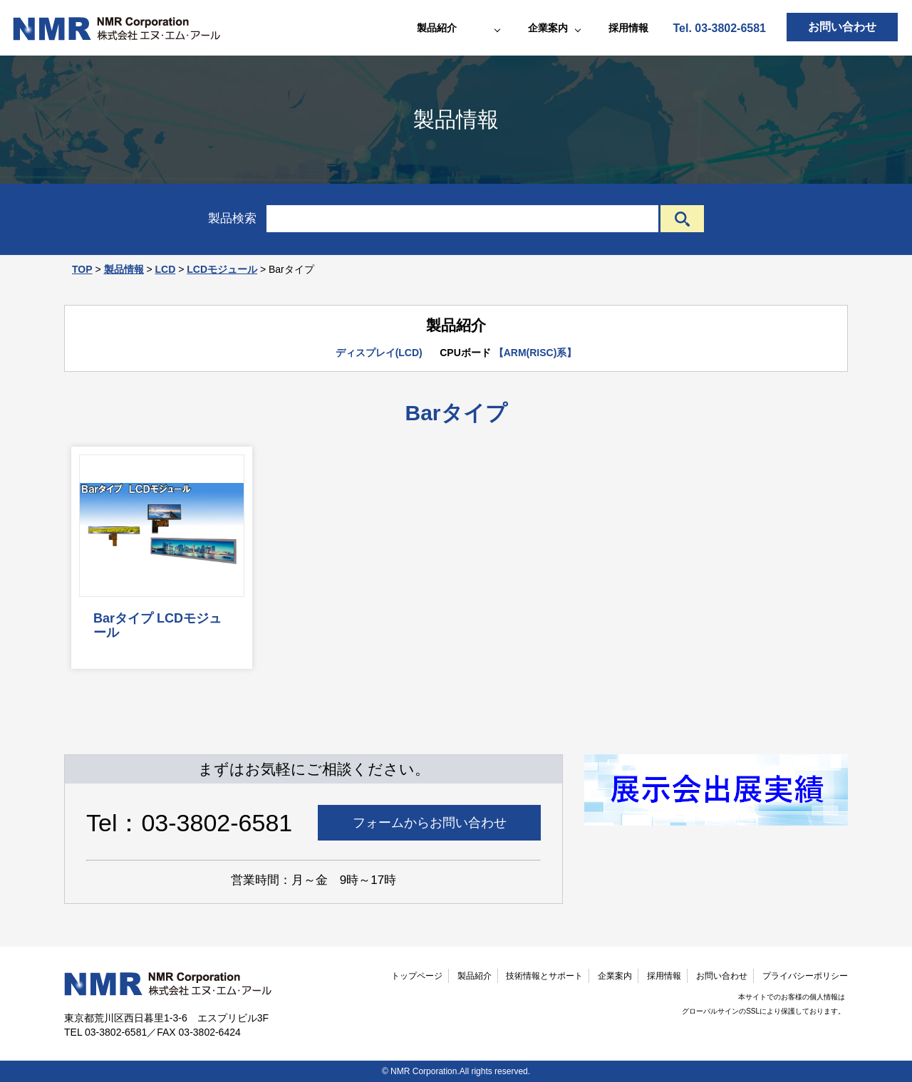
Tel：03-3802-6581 (189, 822)
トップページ (416, 976)
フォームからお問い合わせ (430, 823)
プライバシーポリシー (805, 976)
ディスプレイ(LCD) (379, 352)
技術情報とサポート (544, 976)
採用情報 (628, 27)
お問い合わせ (842, 27)
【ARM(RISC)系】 (535, 352)
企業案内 (615, 976)
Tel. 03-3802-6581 (719, 28)
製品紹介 (474, 976)
